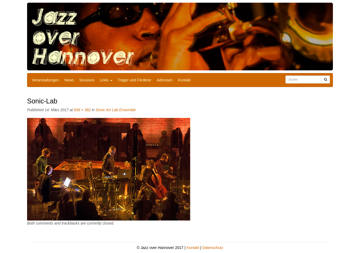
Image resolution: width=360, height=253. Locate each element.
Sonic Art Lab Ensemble (116, 110)
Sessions (86, 80)
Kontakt (184, 80)
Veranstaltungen (45, 80)
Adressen (164, 80)
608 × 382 (82, 110)
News (69, 80)
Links (106, 80)
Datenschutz (212, 247)
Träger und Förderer (135, 80)
